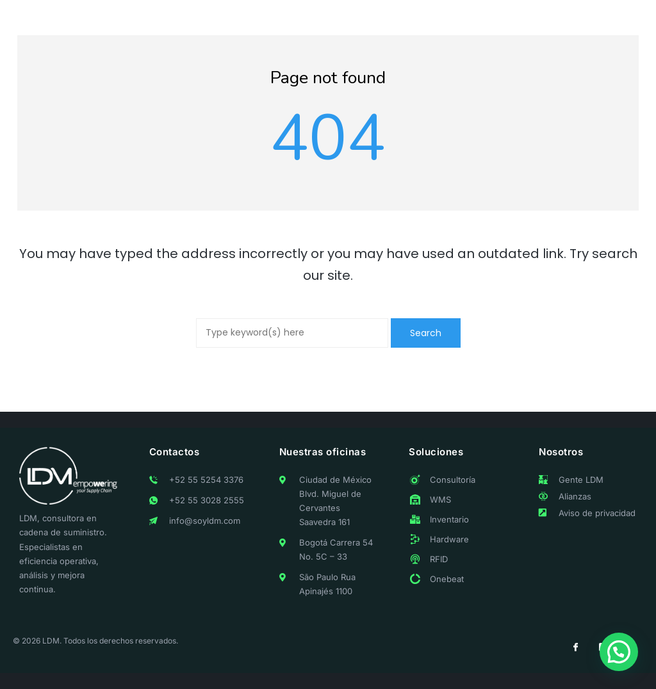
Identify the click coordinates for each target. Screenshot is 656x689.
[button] (619, 652)
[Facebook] (575, 647)
